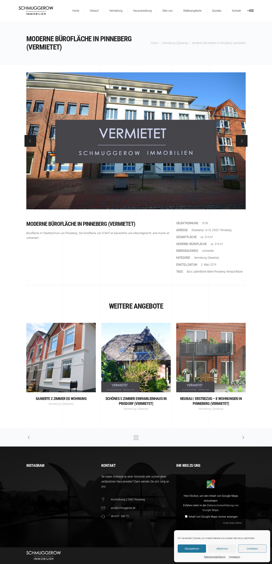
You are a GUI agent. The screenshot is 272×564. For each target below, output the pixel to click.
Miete (210, 271)
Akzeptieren (192, 548)
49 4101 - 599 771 (120, 516)
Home (154, 43)
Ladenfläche (199, 271)
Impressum (234, 557)
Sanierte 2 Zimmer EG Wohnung (61, 398)
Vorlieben (252, 548)
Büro (189, 271)
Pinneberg (219, 271)
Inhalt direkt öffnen (232, 523)
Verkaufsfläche (234, 271)
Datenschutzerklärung (214, 557)
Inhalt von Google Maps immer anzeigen (213, 516)
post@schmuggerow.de (123, 508)
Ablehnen (222, 548)
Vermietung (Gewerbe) (175, 43)
